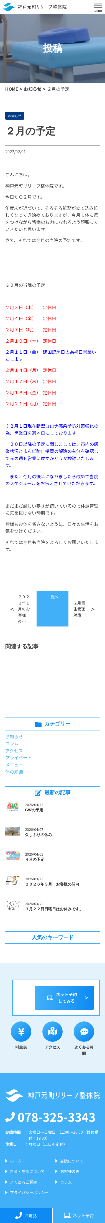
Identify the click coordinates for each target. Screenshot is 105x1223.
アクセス (14, 750)
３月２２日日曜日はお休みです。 (54, 909)
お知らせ (33, 89)
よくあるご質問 (23, 1182)
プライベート (18, 757)
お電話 (26, 1215)
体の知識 (14, 771)
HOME (11, 89)
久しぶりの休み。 (40, 834)
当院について (71, 1161)
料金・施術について (27, 1171)
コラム (12, 743)
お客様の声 (70, 1171)
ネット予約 (79, 1215)
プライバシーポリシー (29, 1192)
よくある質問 (84, 1038)
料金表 (21, 1035)
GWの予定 (34, 810)
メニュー (14, 764)
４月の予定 (34, 859)
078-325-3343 (50, 1116)
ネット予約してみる (61, 997)
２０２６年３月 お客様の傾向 (52, 884)
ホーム (16, 1161)
